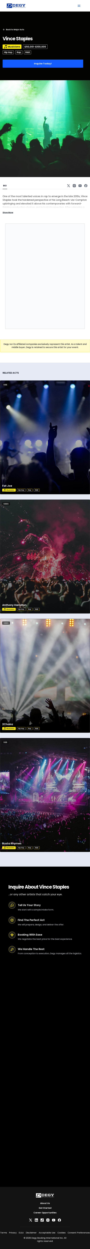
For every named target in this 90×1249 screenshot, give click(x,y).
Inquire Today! (43, 63)
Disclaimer (31, 1232)
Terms (3, 1232)
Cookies (61, 1232)
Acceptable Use (47, 1232)
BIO (5, 185)
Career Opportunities (45, 1212)
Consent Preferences (79, 1232)
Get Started (45, 1207)
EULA (21, 1232)
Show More (8, 212)
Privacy (13, 1232)
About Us (45, 1203)
